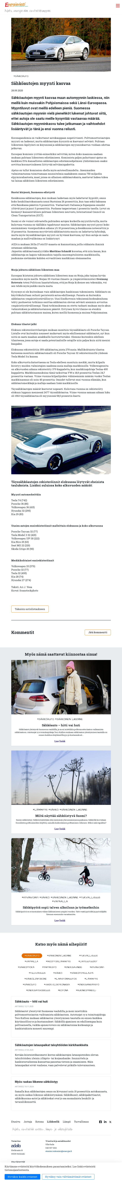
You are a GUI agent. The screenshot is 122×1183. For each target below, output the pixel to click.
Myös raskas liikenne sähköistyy (36, 1082)
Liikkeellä (53, 1121)
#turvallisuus (89, 897)
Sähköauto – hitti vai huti (31, 1001)
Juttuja (28, 1121)
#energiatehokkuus (38, 990)
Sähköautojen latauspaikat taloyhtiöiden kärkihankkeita (51, 1045)
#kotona (63, 990)
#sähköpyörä (26, 967)
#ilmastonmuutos (65, 978)
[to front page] (16, 4)
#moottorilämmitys (58, 961)
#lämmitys (40, 810)
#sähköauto (21, 76)
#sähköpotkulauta (81, 973)
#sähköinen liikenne (69, 719)
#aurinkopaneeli (86, 990)
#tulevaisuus (37, 973)
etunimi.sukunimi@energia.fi (58, 1151)
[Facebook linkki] (100, 1123)
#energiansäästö (88, 984)
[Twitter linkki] (110, 1123)
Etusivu (15, 1121)
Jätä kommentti (97, 632)
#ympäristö (49, 967)
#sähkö (54, 810)
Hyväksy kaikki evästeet (22, 1176)
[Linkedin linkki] (105, 1123)
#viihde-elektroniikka (57, 984)
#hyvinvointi (30, 897)
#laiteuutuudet (87, 961)
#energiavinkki (73, 967)
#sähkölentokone (35, 978)
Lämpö (67, 1121)
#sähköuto (29, 984)
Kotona (39, 1121)
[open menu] (118, 5)
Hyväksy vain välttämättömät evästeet (68, 1176)
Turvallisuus (81, 1121)
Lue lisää (59, 741)
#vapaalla (60, 901)
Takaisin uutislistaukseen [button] (30, 609)
